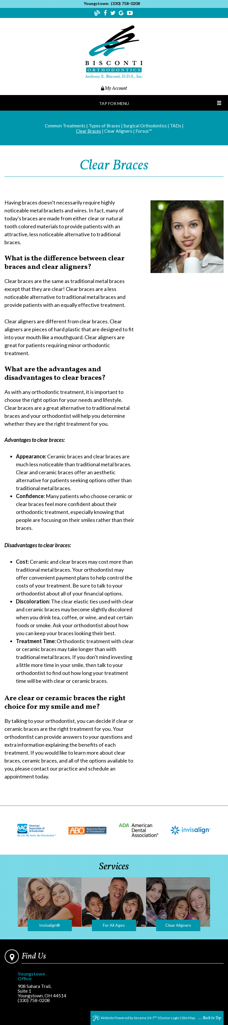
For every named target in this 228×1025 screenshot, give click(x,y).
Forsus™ (144, 131)
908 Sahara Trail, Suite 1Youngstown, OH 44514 (42, 984)
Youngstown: (96, 3)
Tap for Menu (114, 103)
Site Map (188, 1018)
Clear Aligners (118, 131)
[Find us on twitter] (113, 13)
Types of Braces (104, 125)
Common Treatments (65, 125)
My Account (114, 88)
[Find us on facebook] (106, 13)
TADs (175, 125)
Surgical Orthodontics (145, 125)
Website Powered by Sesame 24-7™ (125, 1018)
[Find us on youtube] (130, 13)
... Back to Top (210, 1018)
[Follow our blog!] (98, 14)
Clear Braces (88, 131)
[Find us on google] (122, 13)
